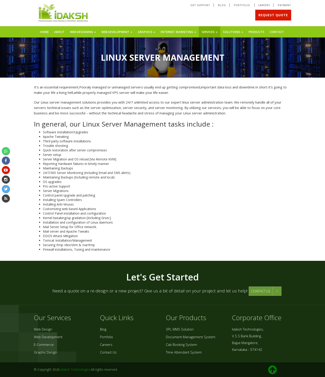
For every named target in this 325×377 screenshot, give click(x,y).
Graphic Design (45, 352)
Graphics (146, 32)
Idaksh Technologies (75, 369)
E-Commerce (44, 344)
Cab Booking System (181, 344)
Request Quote (273, 15)
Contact (277, 32)
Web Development (116, 32)
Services (210, 32)
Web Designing (83, 32)
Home (44, 32)
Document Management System (190, 337)
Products (256, 32)
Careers (264, 5)
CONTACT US (260, 291)
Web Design (43, 329)
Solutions (233, 32)
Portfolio (242, 5)
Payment (284, 5)
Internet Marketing (178, 32)
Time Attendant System (184, 352)
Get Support (200, 5)
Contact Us (108, 352)
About (59, 32)
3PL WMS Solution (180, 329)
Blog (222, 5)
